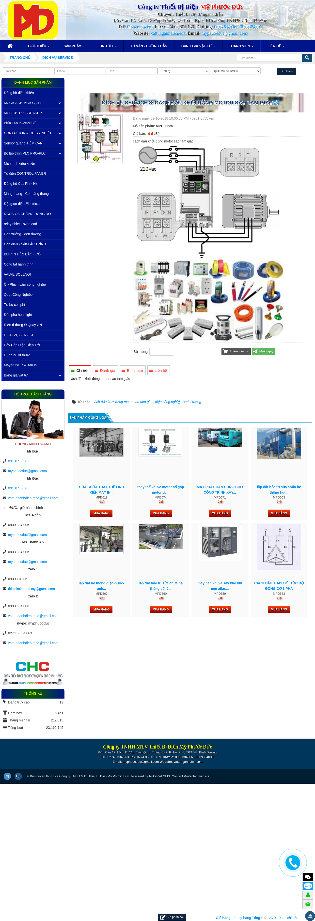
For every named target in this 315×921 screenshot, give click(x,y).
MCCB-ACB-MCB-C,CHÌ (23, 103)
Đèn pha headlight (18, 315)
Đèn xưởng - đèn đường (22, 234)
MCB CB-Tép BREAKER (23, 113)
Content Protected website (190, 913)
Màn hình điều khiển (19, 163)
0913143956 (17, 461)
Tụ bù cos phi (14, 305)
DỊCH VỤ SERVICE (19, 335)
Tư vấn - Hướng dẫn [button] (148, 46)
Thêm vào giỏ (236, 351)
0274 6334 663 (140, 26)
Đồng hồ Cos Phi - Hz (20, 184)
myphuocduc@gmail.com (224, 33)
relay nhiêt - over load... (22, 224)
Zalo (308, 886)
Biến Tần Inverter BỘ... (21, 123)
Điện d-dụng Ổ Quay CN (23, 325)
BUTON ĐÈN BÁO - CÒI (23, 254)
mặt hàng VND (246, 918)
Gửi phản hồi (172, 917)
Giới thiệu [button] (39, 47)
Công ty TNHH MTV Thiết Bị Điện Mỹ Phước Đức (94, 913)
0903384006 (225, 26)
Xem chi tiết (288, 918)
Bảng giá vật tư (15, 375)
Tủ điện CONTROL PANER (25, 173)
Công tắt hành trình (18, 264)
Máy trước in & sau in (20, 365)
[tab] (79, 370)
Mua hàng (102, 759)
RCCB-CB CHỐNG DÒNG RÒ (27, 214)
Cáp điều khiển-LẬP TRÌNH (25, 244)
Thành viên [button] (241, 47)
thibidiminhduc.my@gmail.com (31, 589)
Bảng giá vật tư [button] (198, 47)
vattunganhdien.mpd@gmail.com (33, 498)
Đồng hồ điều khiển (19, 93)
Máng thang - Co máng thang (26, 194)
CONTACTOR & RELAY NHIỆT (28, 133)
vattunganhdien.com (169, 33)
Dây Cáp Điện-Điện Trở (22, 345)
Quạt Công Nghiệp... (19, 295)
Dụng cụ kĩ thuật (17, 355)
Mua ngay (263, 351)
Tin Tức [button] (107, 47)
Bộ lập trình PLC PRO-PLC (25, 153)
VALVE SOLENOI (17, 274)
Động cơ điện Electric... (22, 204)
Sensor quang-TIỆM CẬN (23, 143)
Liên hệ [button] (276, 47)
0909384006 (251, 26)
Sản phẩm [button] (74, 47)
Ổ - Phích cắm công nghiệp (25, 284)
